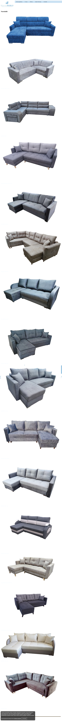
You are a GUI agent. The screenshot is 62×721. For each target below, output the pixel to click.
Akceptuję (24, 718)
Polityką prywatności (17, 718)
